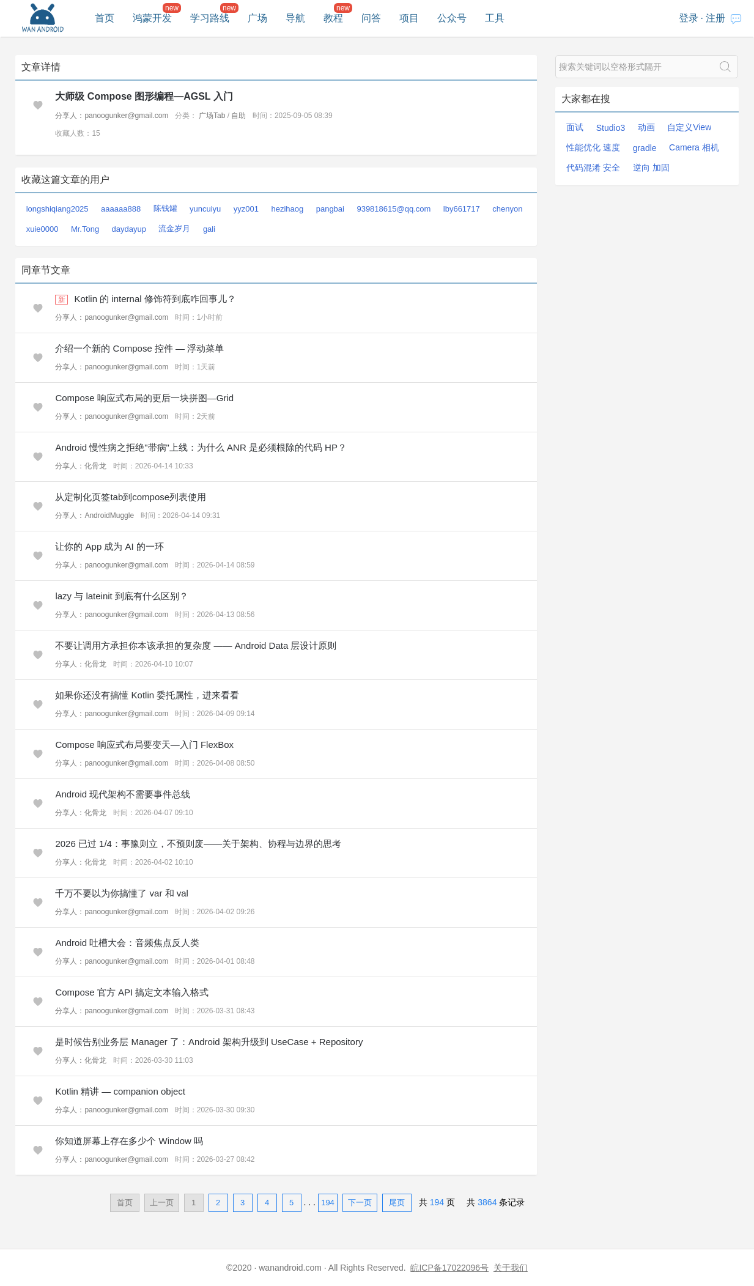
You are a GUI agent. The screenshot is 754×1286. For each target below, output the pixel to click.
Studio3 (610, 128)
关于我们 (510, 1268)
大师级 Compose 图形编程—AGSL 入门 (143, 96)
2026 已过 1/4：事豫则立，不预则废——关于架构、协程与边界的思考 (198, 843)
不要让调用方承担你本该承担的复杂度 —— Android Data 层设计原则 (195, 645)
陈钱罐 (165, 208)
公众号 (452, 18)
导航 (295, 18)
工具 (495, 18)
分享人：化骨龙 (80, 466)
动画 (646, 127)
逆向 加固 (651, 167)
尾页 (397, 1202)
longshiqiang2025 (57, 208)
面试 (574, 127)
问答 (371, 18)
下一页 (360, 1202)
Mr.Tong (85, 229)
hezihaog (287, 208)
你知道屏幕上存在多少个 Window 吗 (129, 1141)
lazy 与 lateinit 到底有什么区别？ (121, 596)
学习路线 (209, 18)
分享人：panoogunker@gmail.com (111, 115)
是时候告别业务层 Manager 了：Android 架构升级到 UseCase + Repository (209, 1042)
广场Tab (212, 115)
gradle (645, 148)
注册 (715, 18)
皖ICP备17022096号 (449, 1268)
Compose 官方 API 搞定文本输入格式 (132, 992)
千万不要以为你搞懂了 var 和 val (121, 893)
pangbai (330, 208)
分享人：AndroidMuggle (94, 515)
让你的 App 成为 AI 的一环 (109, 546)
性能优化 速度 (593, 147)
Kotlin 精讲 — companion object (120, 1091)
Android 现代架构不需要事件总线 (122, 794)
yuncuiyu (205, 208)
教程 (333, 18)
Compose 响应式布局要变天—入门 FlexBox (144, 744)
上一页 (162, 1202)
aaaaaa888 (121, 208)
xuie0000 (42, 229)
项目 (409, 18)
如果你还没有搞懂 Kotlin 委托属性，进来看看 (147, 695)
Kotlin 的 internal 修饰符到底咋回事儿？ (155, 299)
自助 (238, 115)
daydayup (129, 229)
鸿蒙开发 (152, 18)
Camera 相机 (694, 147)
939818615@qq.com (394, 208)
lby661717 (461, 208)
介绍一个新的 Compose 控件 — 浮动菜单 (139, 348)
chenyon (507, 208)
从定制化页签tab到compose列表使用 (130, 497)
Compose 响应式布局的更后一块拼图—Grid (144, 398)
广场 (257, 18)
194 (327, 1202)
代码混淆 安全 (593, 167)
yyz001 (246, 208)
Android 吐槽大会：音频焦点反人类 (127, 942)
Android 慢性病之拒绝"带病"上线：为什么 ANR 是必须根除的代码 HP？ (201, 447)
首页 (104, 18)
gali (209, 229)
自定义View (689, 127)
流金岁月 (174, 228)
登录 (688, 18)
